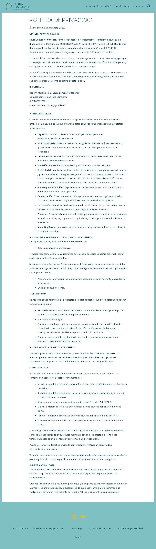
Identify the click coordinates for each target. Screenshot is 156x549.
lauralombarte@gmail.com (49, 528)
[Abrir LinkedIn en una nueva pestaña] (73, 516)
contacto (138, 6)
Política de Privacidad (130, 528)
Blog (127, 6)
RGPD (115, 415)
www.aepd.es (37, 459)
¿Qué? (117, 6)
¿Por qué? (92, 6)
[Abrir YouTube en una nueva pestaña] (83, 516)
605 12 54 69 (20, 528)
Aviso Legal (76, 528)
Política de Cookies (100, 528)
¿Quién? (106, 6)
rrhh (96, 438)
